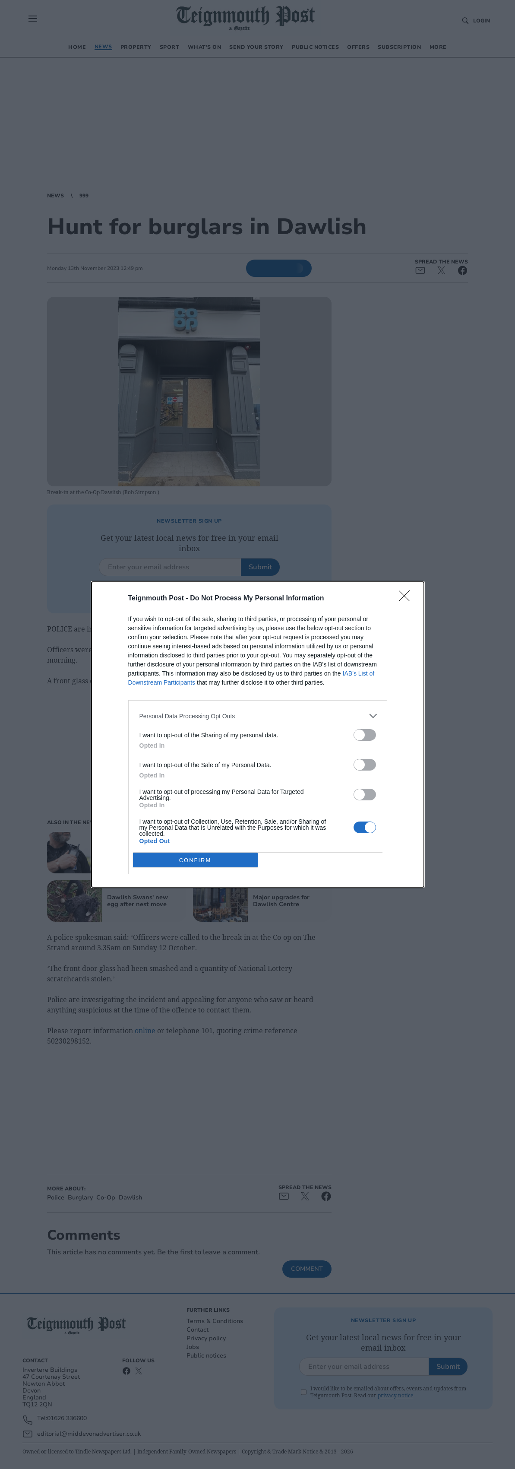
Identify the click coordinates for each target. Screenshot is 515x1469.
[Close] (407, 598)
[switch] (365, 735)
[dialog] (258, 734)
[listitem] (257, 715)
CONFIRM (195, 860)
